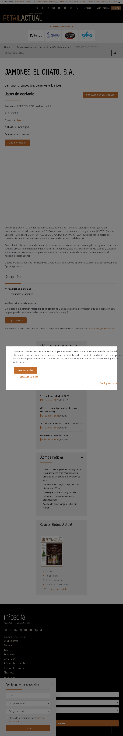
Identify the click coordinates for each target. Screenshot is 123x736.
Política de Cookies (28, 376)
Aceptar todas (25, 370)
